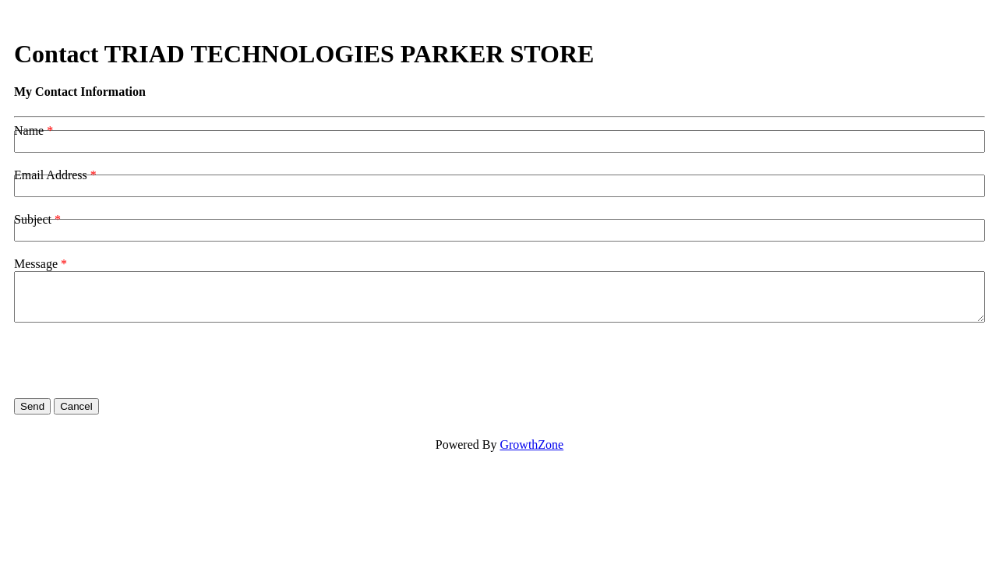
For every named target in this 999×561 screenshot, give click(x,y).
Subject (32, 219)
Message (36, 263)
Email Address (50, 175)
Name (29, 130)
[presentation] (132, 360)
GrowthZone (531, 444)
